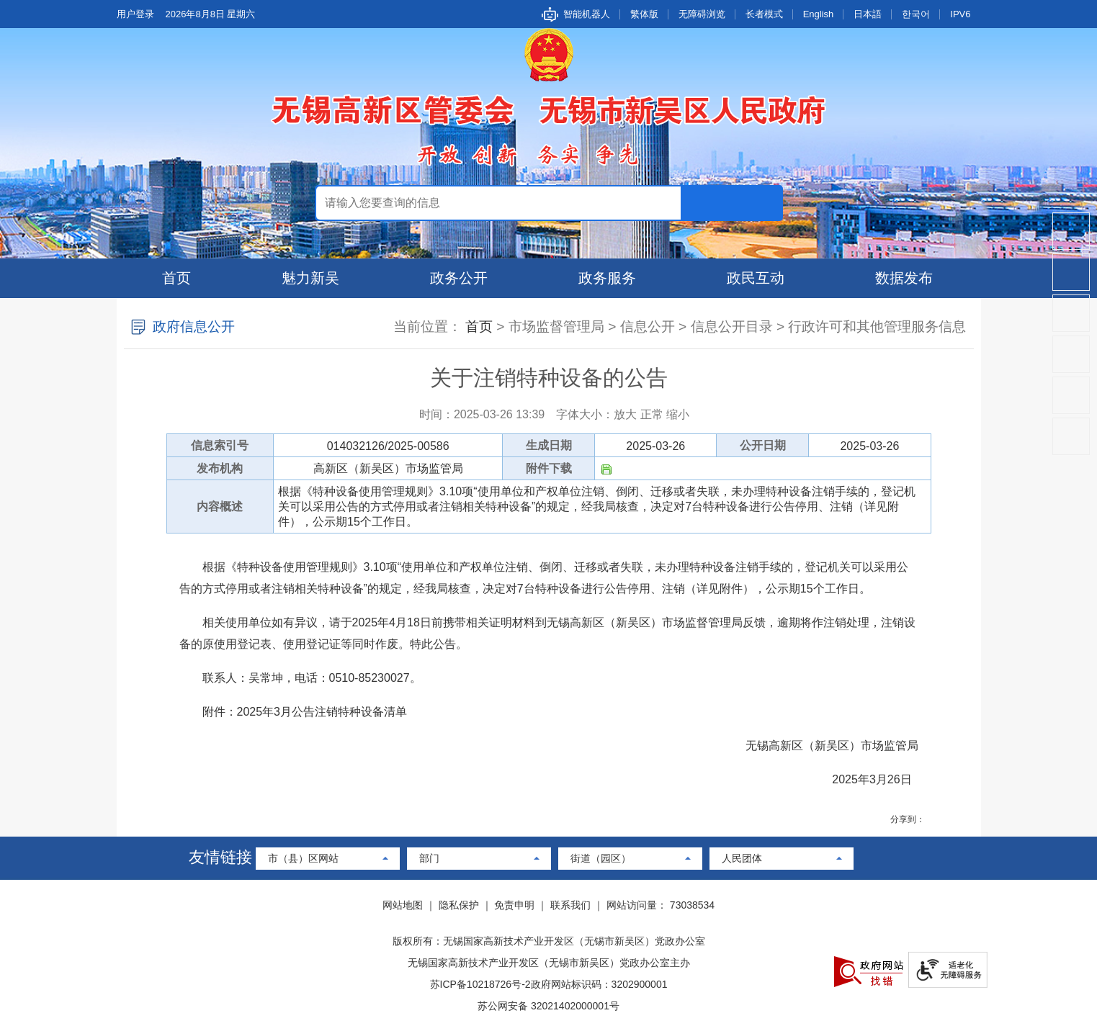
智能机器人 (586, 14)
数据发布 (904, 278)
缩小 (677, 414)
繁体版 (644, 14)
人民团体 (742, 858)
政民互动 (755, 278)
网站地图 (402, 905)
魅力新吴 (310, 278)
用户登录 (135, 14)
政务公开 (459, 278)
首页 (176, 278)
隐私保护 (459, 905)
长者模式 (764, 14)
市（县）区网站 (303, 858)
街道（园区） (600, 858)
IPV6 (960, 14)
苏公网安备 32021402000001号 (548, 1006)
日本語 (868, 14)
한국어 (916, 14)
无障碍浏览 (702, 14)
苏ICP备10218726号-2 (480, 984)
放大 (625, 414)
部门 (429, 858)
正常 (651, 414)
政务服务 (607, 278)
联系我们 (570, 905)
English (818, 14)
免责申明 (514, 905)
